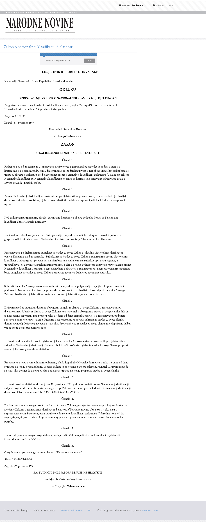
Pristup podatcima (71, 510)
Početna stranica (164, 5)
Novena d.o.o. (150, 510)
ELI (89, 510)
